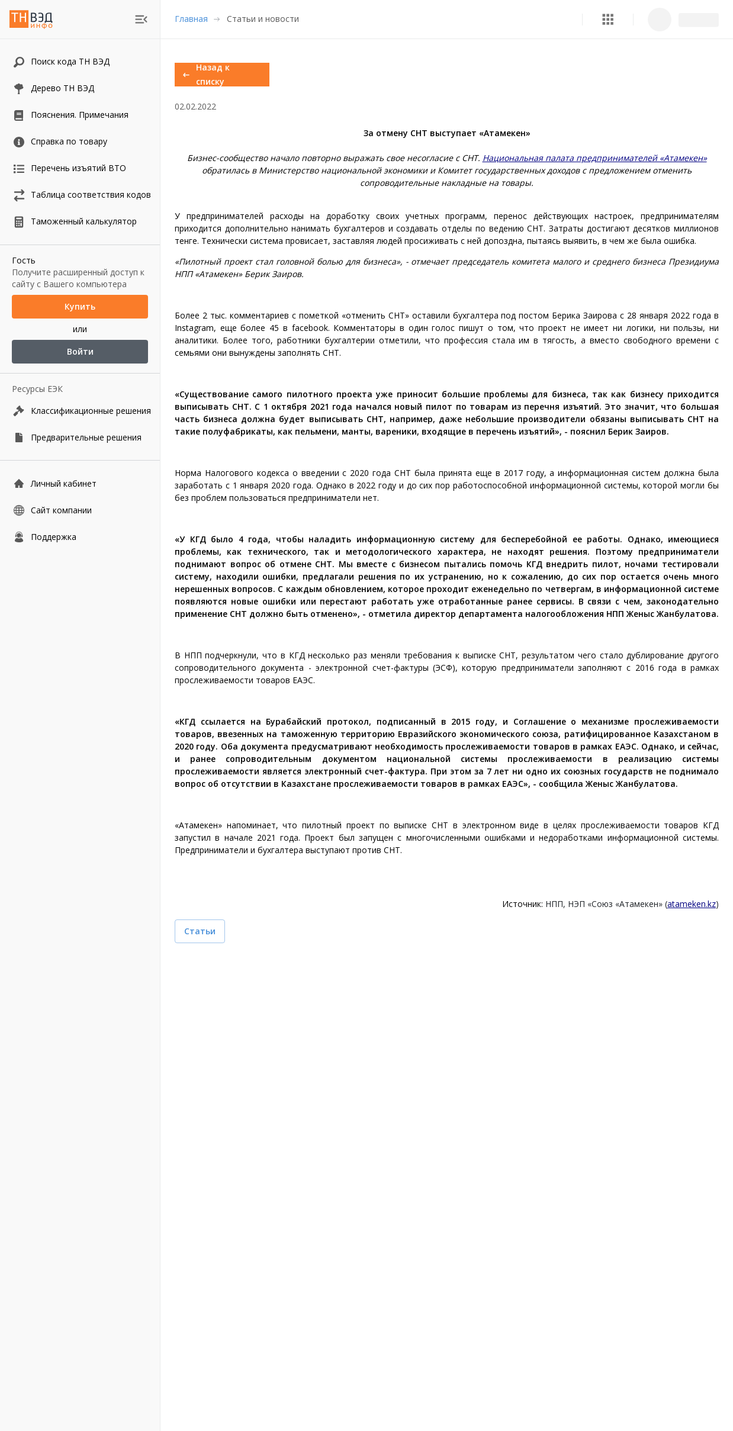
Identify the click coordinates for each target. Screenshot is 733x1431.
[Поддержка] (80, 536)
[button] (608, 19)
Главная (191, 18)
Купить (80, 307)
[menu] (141, 19)
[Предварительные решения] (80, 437)
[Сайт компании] (80, 510)
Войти (80, 352)
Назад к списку (222, 74)
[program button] (608, 19)
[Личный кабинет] (80, 483)
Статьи (199, 931)
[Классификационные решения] (80, 410)
